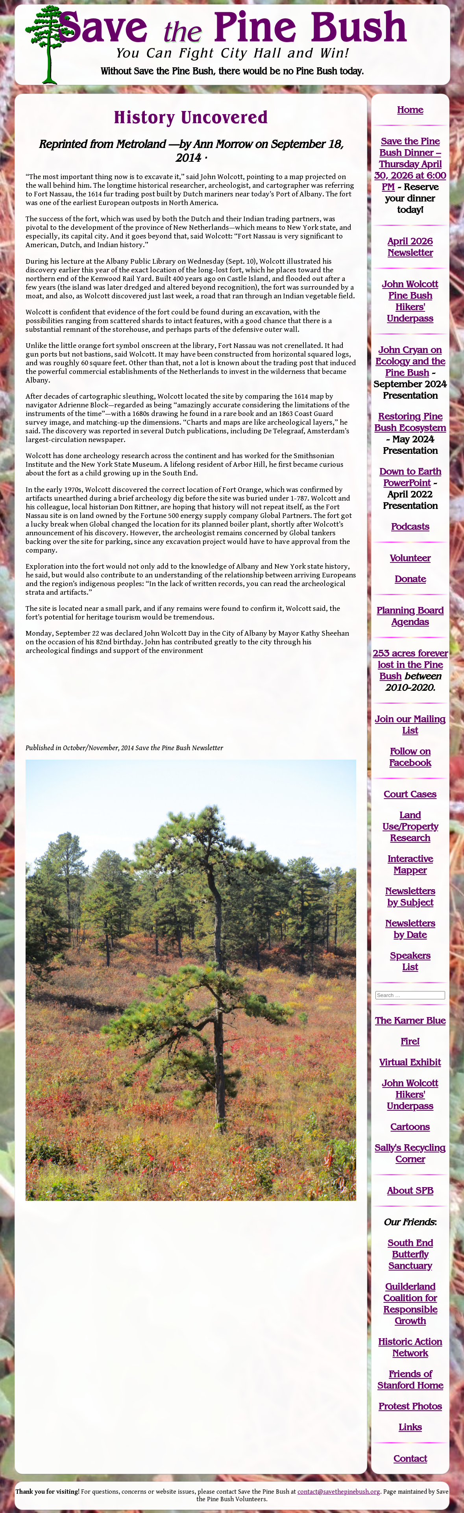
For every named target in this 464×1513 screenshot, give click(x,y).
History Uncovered (191, 116)
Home (410, 109)
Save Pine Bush (232, 26)
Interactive (410, 858)
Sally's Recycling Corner (410, 1153)
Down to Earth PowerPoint (410, 477)
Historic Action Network (410, 1347)
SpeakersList (410, 961)
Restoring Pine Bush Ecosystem (410, 422)
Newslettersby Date (410, 928)
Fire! (410, 1041)
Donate (410, 578)
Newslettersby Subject (410, 896)
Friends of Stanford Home (410, 1379)
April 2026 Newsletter (410, 246)
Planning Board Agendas (410, 616)
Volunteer (410, 558)
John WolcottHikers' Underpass (410, 1094)
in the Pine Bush (413, 664)
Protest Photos (410, 1406)
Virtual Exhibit (410, 1062)
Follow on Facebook (410, 756)
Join (384, 719)
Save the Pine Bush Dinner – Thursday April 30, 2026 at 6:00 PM (410, 163)
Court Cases (410, 794)
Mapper (410, 870)
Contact (410, 1458)
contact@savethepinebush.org (339, 1492)
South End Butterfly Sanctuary (410, 1254)
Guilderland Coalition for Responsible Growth (410, 1303)
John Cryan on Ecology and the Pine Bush (410, 361)
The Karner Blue (410, 1020)
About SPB (410, 1190)
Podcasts (410, 526)
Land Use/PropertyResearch (410, 826)
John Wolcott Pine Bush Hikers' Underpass (410, 301)
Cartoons (410, 1126)
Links (410, 1427)
